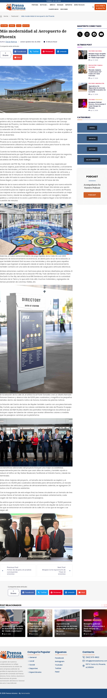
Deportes (68, 5)
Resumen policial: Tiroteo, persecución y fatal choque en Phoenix (98, 96)
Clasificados (53, 9)
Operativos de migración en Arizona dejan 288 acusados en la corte (98, 82)
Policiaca (98, 92)
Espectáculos (79, 5)
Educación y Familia (95, 62)
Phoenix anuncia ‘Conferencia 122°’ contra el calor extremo (98, 68)
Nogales (60, 5)
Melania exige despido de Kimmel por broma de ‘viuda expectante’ (97, 52)
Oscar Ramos (11, 42)
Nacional (98, 48)
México (52, 5)
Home (6, 16)
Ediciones (64, 9)
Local (19, 26)
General (11, 26)
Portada (35, 5)
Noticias (26, 26)
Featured (14, 16)
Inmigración (99, 78)
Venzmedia (25, 693)
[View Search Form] (93, 7)
